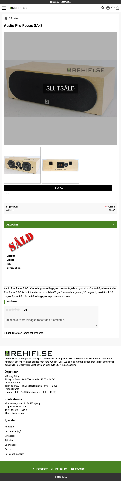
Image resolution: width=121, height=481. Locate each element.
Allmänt (12, 224)
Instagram (61, 468)
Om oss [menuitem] (9, 449)
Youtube (80, 468)
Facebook (42, 468)
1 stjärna (7, 309)
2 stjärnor (9, 309)
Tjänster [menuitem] (10, 420)
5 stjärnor (18, 309)
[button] (5, 8)
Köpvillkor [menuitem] (10, 426)
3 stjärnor (12, 309)
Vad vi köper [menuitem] (11, 445)
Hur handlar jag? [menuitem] (13, 431)
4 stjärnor (15, 309)
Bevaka (58, 187)
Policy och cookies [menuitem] (14, 454)
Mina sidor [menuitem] (10, 436)
